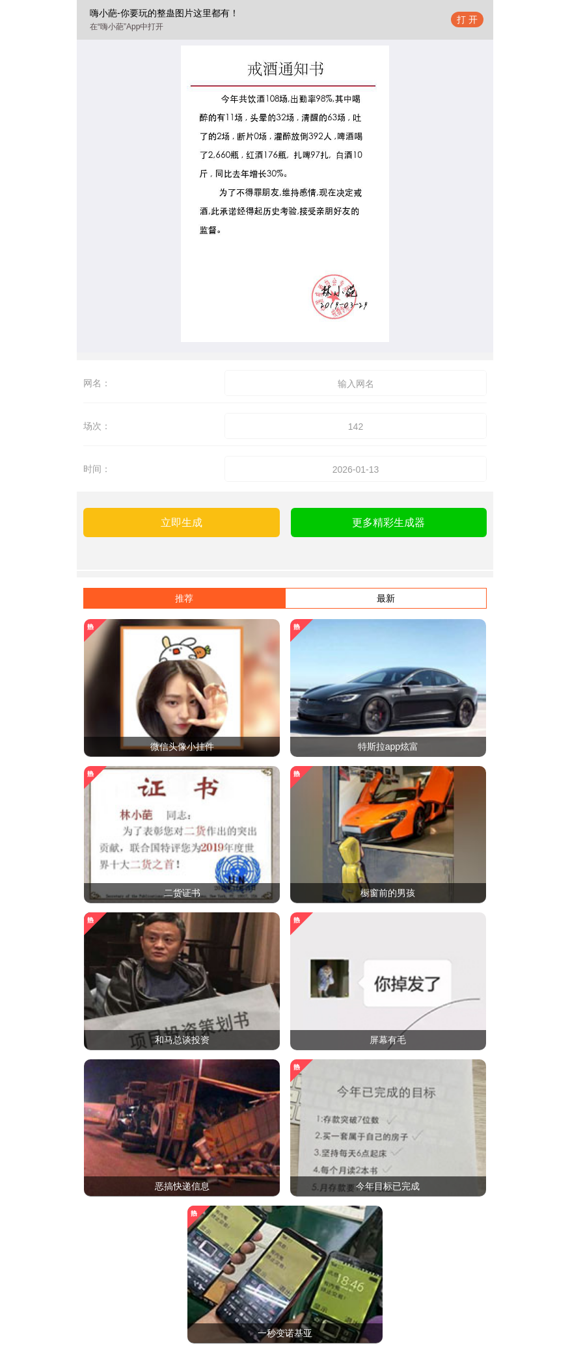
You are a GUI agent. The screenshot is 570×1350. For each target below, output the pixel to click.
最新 (386, 598)
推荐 (184, 598)
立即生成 (181, 522)
